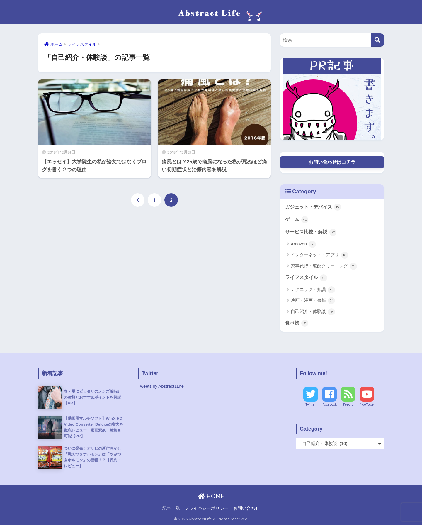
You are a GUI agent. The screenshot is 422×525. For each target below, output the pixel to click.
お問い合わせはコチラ (332, 162)
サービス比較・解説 (310, 232)
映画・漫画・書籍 (313, 300)
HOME (211, 496)
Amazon (303, 244)
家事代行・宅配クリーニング (324, 266)
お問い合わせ (246, 508)
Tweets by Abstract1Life (161, 386)
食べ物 (296, 323)
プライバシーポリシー (207, 508)
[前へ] (137, 200)
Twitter (310, 404)
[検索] (377, 40)
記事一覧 (171, 508)
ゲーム (296, 219)
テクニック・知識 (313, 289)
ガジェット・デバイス (313, 207)
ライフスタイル (306, 277)
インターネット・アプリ (319, 255)
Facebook (329, 404)
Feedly (348, 404)
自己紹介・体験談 (313, 311)
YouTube (367, 404)
